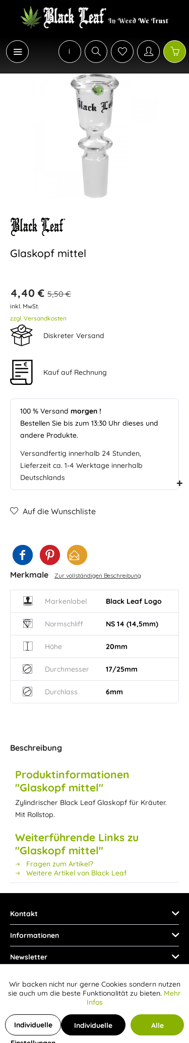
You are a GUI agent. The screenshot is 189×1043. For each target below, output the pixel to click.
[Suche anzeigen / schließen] (96, 51)
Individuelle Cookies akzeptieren (93, 1028)
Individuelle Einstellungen (33, 1027)
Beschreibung (36, 748)
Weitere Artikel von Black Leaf (71, 872)
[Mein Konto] (148, 51)
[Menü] (17, 51)
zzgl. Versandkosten (38, 318)
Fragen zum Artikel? (54, 863)
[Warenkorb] (174, 51)
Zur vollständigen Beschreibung (97, 575)
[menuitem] (12, 51)
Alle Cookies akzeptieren (157, 1028)
